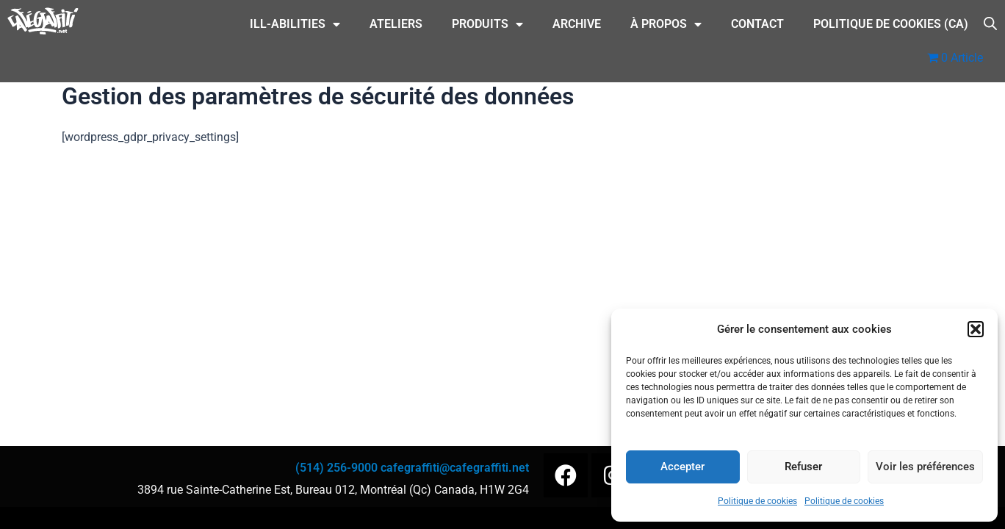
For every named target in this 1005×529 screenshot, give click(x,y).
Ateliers (396, 24)
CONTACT (757, 24)
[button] (975, 329)
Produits (487, 24)
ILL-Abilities (295, 24)
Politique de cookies (757, 501)
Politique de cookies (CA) (890, 24)
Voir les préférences (925, 466)
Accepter (682, 466)
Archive (576, 24)
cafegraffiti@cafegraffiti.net (455, 468)
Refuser (803, 466)
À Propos (666, 24)
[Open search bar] (990, 22)
